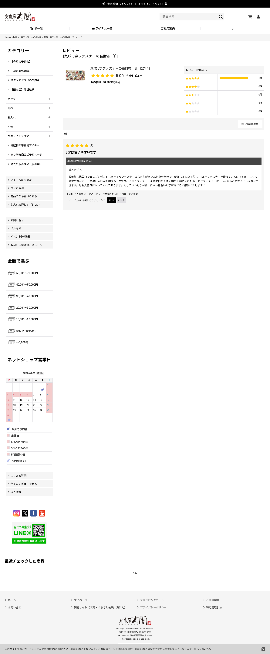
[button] (233, 29)
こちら (207, 649)
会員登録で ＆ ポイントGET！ (135, 3)
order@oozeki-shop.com (136, 639)
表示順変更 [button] (250, 124)
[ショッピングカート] (249, 16)
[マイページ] (258, 16)
